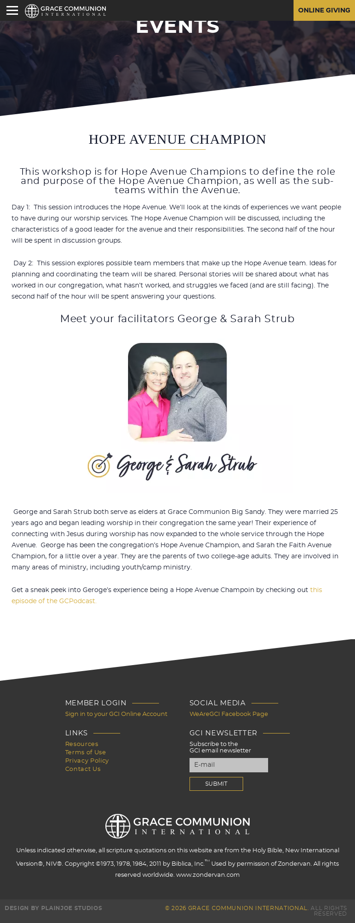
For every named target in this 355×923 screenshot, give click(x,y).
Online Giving (324, 10)
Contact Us (83, 769)
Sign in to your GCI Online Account (116, 714)
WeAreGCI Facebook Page (229, 714)
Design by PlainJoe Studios (53, 908)
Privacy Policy (87, 761)
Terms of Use (85, 753)
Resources (81, 744)
